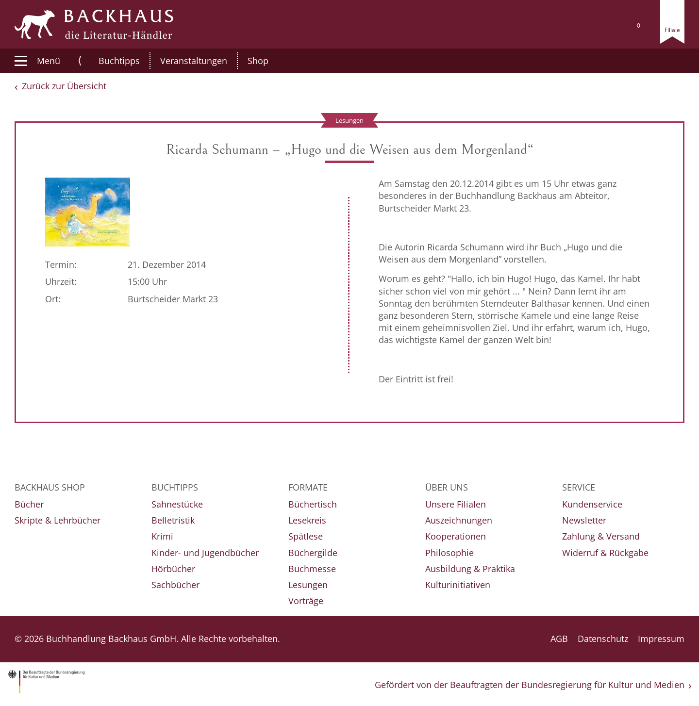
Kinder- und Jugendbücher (205, 552)
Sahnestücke (177, 504)
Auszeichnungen (458, 520)
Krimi (162, 536)
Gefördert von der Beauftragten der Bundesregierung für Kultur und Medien (529, 684)
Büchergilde (312, 552)
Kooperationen (455, 536)
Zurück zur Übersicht (64, 86)
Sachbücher (175, 585)
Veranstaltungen (183, 60)
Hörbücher (173, 569)
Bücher (29, 504)
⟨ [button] (80, 60)
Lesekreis (307, 520)
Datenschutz (603, 638)
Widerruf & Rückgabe (605, 552)
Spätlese (305, 536)
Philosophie (449, 552)
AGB (559, 638)
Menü (37, 60)
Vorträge (305, 601)
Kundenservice (592, 504)
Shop (247, 60)
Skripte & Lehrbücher (57, 520)
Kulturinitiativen (457, 585)
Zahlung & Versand (601, 536)
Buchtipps (109, 60)
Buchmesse (312, 569)
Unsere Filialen (455, 504)
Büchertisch (312, 504)
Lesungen (308, 585)
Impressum (661, 638)
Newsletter (584, 520)
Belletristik (173, 520)
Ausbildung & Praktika (470, 569)
